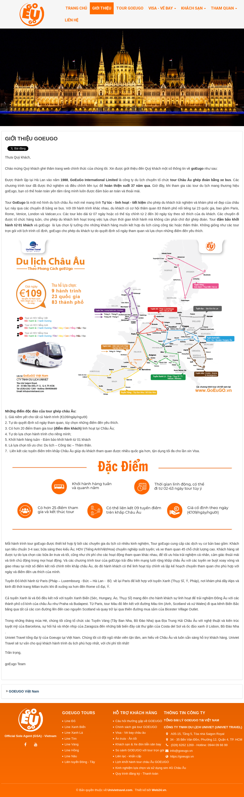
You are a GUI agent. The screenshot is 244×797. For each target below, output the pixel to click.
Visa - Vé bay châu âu (130, 732)
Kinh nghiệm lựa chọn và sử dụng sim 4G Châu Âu (138, 768)
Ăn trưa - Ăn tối (126, 738)
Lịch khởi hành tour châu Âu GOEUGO (138, 762)
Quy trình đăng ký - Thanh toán (136, 773)
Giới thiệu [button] (101, 8)
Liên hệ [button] (71, 20)
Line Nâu (71, 756)
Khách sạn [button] (193, 9)
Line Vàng (72, 744)
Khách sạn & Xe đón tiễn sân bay (138, 744)
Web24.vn (159, 790)
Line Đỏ (70, 721)
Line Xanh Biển (75, 727)
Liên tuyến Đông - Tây (80, 762)
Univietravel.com (119, 790)
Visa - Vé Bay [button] (162, 9)
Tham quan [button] (224, 9)
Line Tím (70, 738)
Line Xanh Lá (74, 732)
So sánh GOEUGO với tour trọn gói (138, 750)
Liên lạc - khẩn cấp (128, 756)
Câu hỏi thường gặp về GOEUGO (138, 721)
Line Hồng (72, 750)
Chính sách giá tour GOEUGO (136, 727)
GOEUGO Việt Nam (24, 691)
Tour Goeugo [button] (129, 8)
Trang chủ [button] (76, 8)
